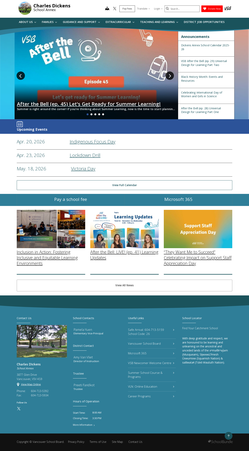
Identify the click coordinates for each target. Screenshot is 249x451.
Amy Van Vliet (83, 357)
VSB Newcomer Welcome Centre (151, 363)
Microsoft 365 (178, 204)
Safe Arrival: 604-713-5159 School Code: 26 (151, 332)
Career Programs (151, 396)
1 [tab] (88, 114)
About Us (27, 22)
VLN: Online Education (151, 386)
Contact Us (135, 442)
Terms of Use (98, 442)
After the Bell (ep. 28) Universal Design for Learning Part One (201, 110)
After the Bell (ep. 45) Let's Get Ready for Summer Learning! (89, 103)
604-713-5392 (39, 391)
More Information (82, 424)
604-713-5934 (39, 395)
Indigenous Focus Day (92, 141)
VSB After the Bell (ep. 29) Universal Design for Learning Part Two (204, 63)
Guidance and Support (81, 22)
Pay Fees (127, 8)
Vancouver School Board (151, 343)
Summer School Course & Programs (151, 375)
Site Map (117, 442)
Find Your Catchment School (200, 328)
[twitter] (115, 9)
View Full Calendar (124, 185)
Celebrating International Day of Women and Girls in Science (201, 94)
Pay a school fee (70, 204)
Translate (143, 8)
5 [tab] (103, 114)
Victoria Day (83, 168)
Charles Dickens (51, 5)
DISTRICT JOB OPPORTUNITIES (204, 22)
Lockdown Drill (85, 155)
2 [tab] (91, 114)
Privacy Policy (76, 442)
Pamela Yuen (83, 329)
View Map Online (31, 384)
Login (158, 8)
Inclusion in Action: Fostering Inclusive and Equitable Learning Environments (47, 287)
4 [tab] (99, 114)
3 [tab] (95, 114)
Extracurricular (120, 22)
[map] (107, 9)
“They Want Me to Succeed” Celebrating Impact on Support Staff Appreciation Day (197, 287)
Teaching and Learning (159, 22)
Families (49, 22)
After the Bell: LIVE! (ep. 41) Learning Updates (124, 285)
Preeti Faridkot (84, 385)
